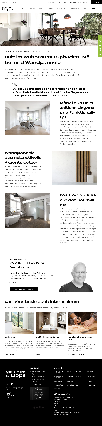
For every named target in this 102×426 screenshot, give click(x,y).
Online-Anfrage (59, 385)
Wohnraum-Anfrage (23, 289)
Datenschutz (91, 385)
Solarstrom (90, 371)
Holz (38, 354)
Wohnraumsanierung (74, 376)
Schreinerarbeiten (75, 354)
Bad (23, 9)
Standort (50, 2)
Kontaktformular (73, 385)
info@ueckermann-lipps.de (78, 2)
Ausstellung (5, 2)
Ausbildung (71, 381)
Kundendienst (74, 9)
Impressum (57, 389)
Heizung (32, 9)
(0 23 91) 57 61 (61, 2)
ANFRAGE (100, 52)
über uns (14, 2)
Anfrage (96, 2)
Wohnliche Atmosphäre (41, 51)
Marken (89, 381)
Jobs (84, 9)
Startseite (8, 51)
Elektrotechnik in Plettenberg (59, 377)
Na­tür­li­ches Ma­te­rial (47, 337)
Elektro (50, 9)
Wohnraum (61, 9)
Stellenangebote (59, 381)
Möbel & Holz (27, 51)
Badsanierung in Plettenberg (59, 372)
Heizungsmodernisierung (75, 371)
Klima (41, 9)
